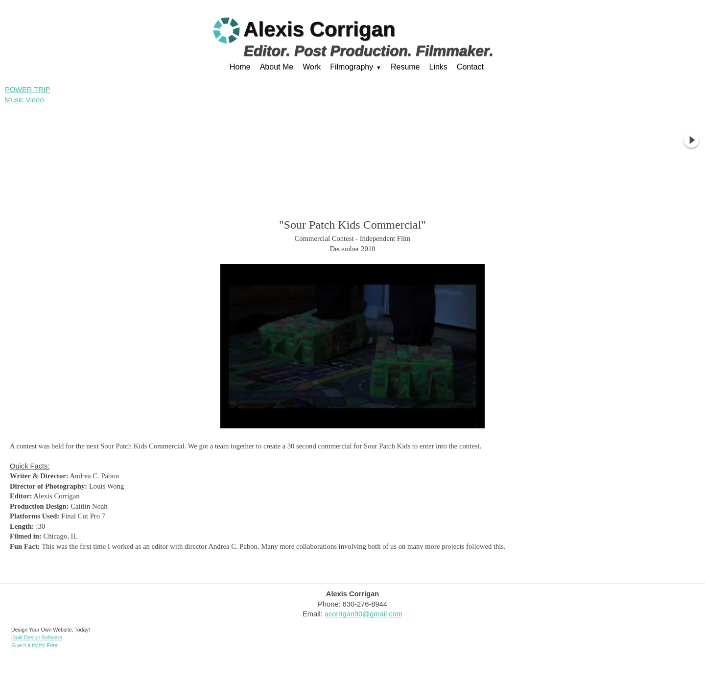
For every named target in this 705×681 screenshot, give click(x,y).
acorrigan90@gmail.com (363, 614)
